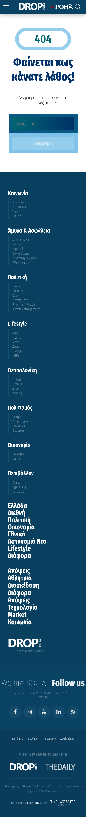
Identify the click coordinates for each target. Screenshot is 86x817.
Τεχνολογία (22, 607)
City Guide (18, 384)
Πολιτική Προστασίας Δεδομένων (63, 786)
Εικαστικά (18, 431)
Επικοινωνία (49, 738)
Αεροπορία (18, 249)
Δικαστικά (18, 202)
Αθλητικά (20, 578)
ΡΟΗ (59, 7)
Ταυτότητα (17, 738)
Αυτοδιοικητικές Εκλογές (26, 309)
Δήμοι (15, 389)
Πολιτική (17, 286)
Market (17, 615)
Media (15, 342)
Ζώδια (15, 347)
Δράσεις (17, 393)
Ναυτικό (17, 244)
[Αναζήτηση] (43, 123)
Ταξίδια (16, 356)
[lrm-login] (69, 9)
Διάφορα (19, 555)
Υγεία (15, 212)
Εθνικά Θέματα (21, 254)
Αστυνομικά (19, 207)
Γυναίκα (16, 337)
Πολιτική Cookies (32, 786)
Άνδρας (16, 333)
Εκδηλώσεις (19, 426)
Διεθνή (16, 513)
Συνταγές (17, 351)
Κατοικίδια (18, 492)
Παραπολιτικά (20, 291)
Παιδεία (16, 216)
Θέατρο (16, 417)
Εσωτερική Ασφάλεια (24, 258)
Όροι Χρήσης (12, 786)
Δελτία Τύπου (67, 738)
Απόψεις (19, 571)
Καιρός (16, 482)
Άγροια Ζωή (19, 487)
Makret (16, 459)
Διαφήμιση (33, 738)
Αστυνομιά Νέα (27, 541)
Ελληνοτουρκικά (21, 263)
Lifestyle (19, 548)
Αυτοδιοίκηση (20, 300)
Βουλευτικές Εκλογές (23, 305)
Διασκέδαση (23, 585)
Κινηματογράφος (21, 421)
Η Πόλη (16, 379)
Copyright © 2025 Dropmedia (43, 791)
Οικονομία (18, 454)
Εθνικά (16, 534)
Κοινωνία (20, 622)
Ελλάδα (17, 506)
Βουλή (15, 295)
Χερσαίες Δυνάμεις (22, 240)
